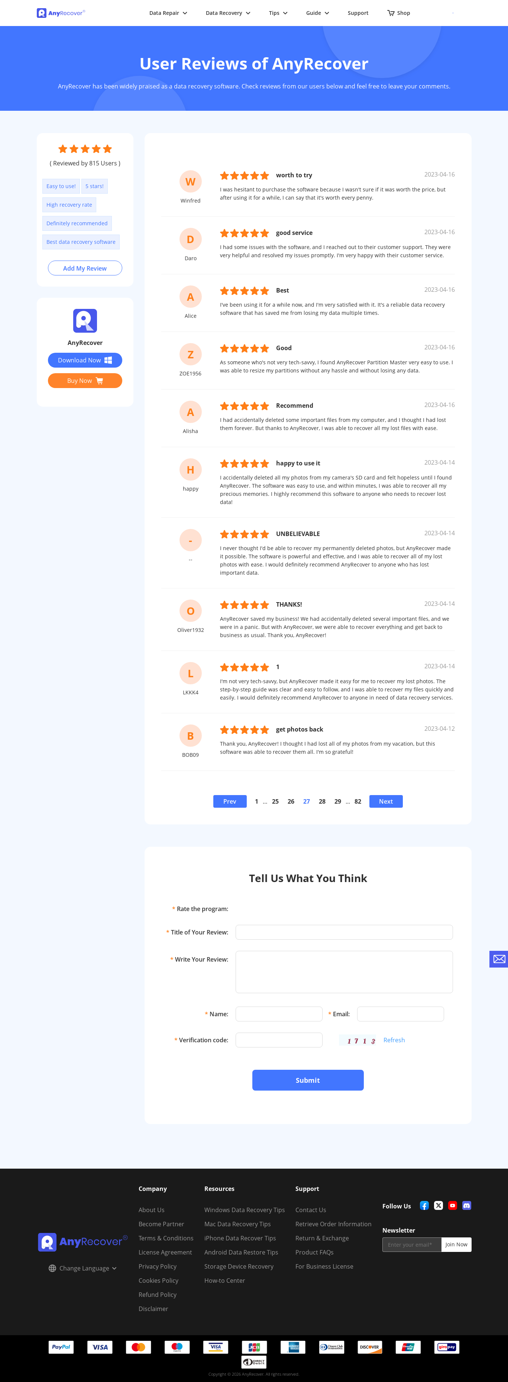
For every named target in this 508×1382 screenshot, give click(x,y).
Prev (229, 801)
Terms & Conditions (166, 1238)
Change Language (82, 1268)
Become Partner (161, 1224)
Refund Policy (158, 1295)
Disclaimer (153, 1309)
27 (306, 801)
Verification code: (201, 1040)
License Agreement (165, 1252)
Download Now (85, 360)
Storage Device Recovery (239, 1266)
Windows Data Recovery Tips (244, 1210)
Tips (278, 12)
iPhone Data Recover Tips (240, 1238)
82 (358, 801)
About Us (152, 1210)
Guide (317, 12)
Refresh (394, 1040)
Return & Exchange (322, 1238)
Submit (308, 1080)
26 (291, 801)
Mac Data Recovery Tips (237, 1224)
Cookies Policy (158, 1280)
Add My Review (85, 268)
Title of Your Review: (197, 932)
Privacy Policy (158, 1266)
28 (322, 801)
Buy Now (85, 381)
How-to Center (224, 1280)
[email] (411, 1244)
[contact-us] (498, 959)
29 (337, 801)
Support (358, 12)
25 (275, 801)
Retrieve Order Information (333, 1224)
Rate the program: (200, 909)
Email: (339, 1014)
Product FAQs (314, 1252)
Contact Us (310, 1210)
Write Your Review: (199, 959)
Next (386, 801)
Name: (216, 1014)
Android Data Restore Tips (241, 1252)
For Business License (324, 1266)
